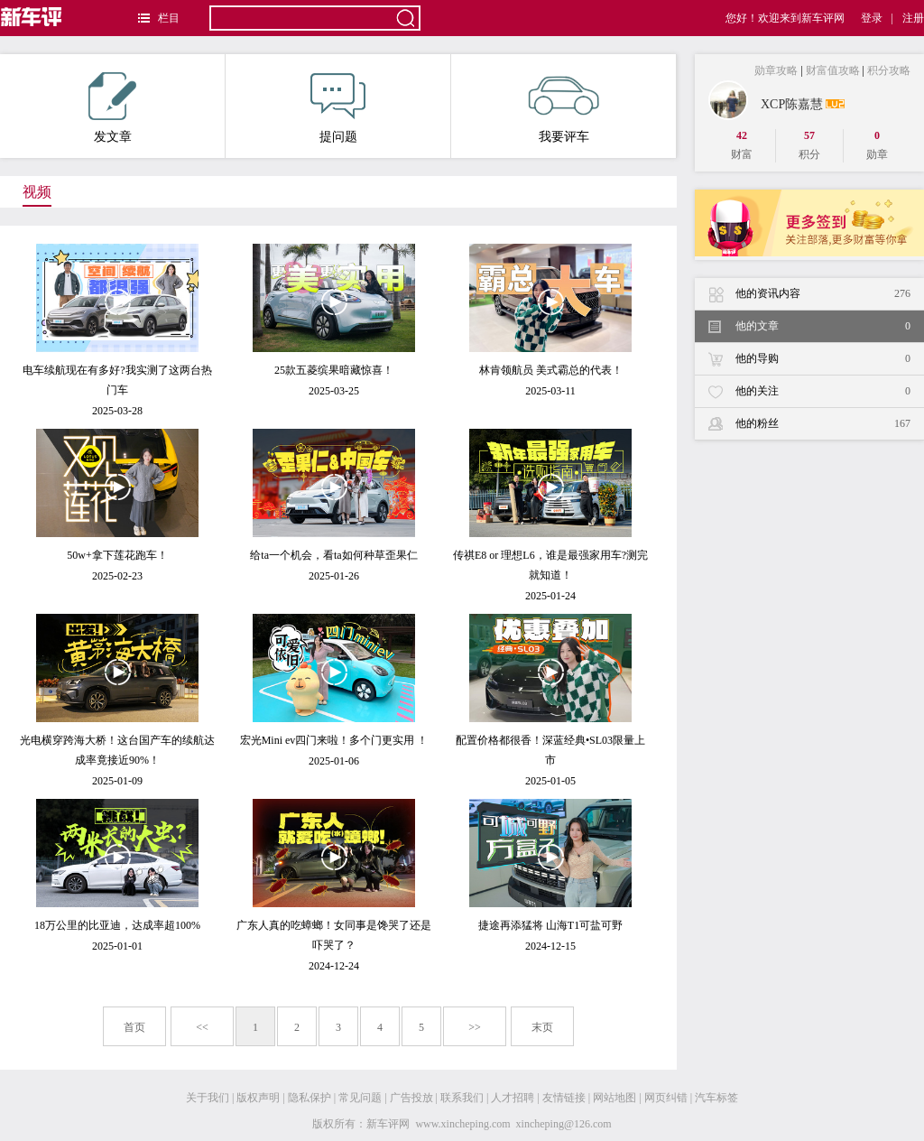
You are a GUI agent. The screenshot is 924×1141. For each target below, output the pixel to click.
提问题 (337, 108)
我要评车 (564, 108)
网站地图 (614, 1097)
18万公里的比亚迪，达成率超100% (117, 925)
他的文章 (822, 326)
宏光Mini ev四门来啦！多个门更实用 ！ (334, 740)
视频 (37, 191)
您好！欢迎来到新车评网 (785, 18)
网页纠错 (666, 1097)
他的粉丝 (822, 424)
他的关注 (822, 391)
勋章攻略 (776, 70)
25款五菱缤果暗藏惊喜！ (333, 370)
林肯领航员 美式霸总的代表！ (551, 370)
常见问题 (360, 1097)
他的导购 (822, 359)
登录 (871, 18)
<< (202, 1027)
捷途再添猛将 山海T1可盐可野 (550, 925)
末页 (542, 1027)
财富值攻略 (833, 70)
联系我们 (462, 1097)
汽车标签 (716, 1097)
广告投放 (411, 1097)
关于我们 (207, 1097)
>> (474, 1027)
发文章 (112, 108)
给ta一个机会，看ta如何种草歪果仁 (333, 555)
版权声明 (258, 1097)
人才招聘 (512, 1097)
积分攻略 (888, 70)
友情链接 (564, 1097)
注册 (913, 18)
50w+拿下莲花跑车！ (117, 555)
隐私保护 (309, 1097)
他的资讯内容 (822, 294)
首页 (134, 1027)
